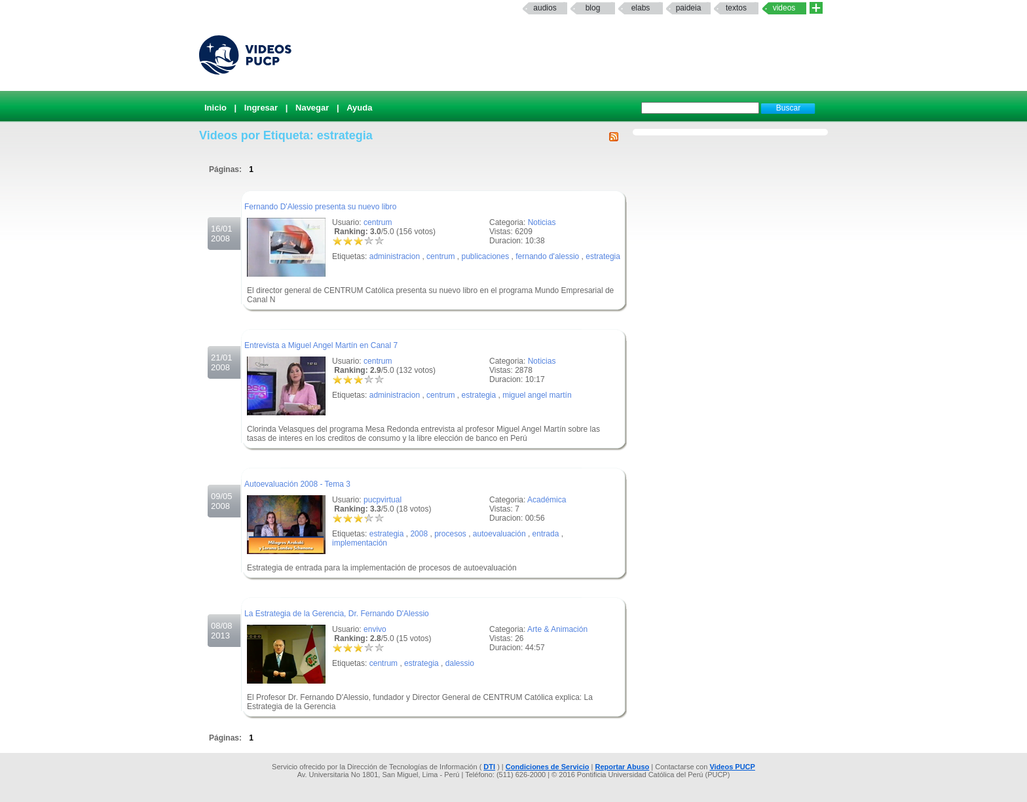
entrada (545, 533)
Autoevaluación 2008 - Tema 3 (297, 484)
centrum (378, 222)
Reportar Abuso (622, 767)
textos (736, 7)
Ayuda (359, 108)
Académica (546, 499)
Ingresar (261, 108)
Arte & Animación (557, 629)
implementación (359, 543)
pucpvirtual (382, 499)
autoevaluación (499, 533)
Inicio (215, 108)
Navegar (312, 108)
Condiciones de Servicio (547, 767)
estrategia (603, 256)
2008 (419, 533)
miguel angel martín (536, 395)
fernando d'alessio (547, 256)
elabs (640, 7)
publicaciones (485, 256)
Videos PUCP (732, 767)
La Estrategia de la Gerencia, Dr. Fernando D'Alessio (336, 613)
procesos (450, 533)
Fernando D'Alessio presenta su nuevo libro (320, 206)
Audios (544, 7)
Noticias (542, 222)
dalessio (459, 663)
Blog (593, 7)
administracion (394, 256)
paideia (688, 7)
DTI (489, 767)
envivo (375, 629)
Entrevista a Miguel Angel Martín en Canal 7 (321, 345)
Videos (784, 7)
